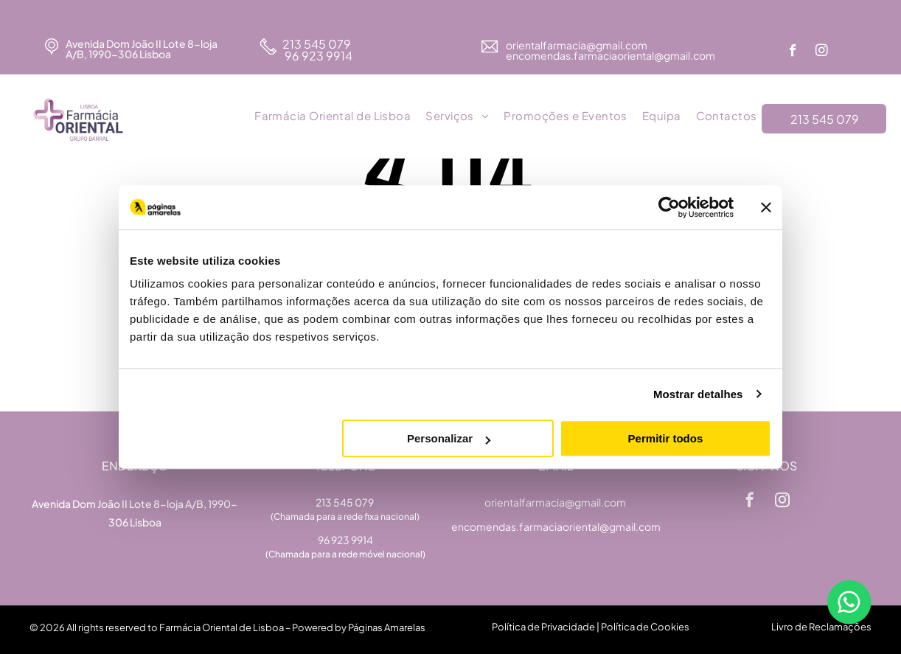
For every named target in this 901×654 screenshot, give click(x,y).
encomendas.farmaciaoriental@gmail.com (556, 526)
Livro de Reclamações (821, 627)
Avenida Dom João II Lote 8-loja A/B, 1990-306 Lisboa (142, 48)
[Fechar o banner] (766, 207)
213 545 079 (316, 44)
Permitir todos (665, 438)
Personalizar (448, 438)
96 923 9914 (317, 55)
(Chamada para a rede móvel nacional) (345, 554)
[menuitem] (332, 116)
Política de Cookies (645, 627)
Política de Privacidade (543, 627)
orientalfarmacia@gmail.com (577, 45)
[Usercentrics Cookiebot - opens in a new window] (669, 207)
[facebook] (793, 52)
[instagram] (822, 52)
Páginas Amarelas (386, 627)
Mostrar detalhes (698, 394)
